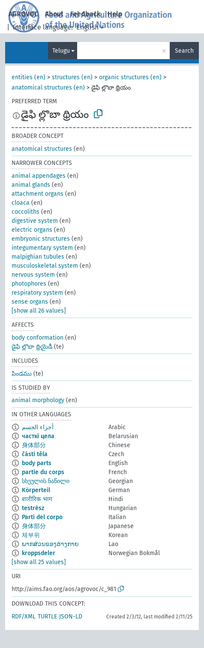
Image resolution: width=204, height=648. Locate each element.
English (87, 27)
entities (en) (28, 77)
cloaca (21, 202)
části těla (35, 454)
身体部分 (34, 445)
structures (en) (72, 77)
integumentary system (42, 247)
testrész (33, 508)
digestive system (35, 220)
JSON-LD (70, 616)
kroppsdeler (38, 553)
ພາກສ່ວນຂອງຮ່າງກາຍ (50, 544)
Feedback (85, 14)
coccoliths (25, 211)
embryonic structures (41, 238)
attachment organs (37, 193)
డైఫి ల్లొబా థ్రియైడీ (32, 346)
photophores (29, 283)
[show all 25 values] (39, 562)
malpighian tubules (38, 256)
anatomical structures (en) (48, 87)
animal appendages (39, 175)
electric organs (32, 229)
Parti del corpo (42, 517)
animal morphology (38, 400)
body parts (36, 463)
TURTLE (47, 616)
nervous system (33, 274)
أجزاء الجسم (38, 427)
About (54, 14)
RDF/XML (24, 616)
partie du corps (43, 472)
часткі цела (38, 436)
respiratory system (37, 292)
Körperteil (36, 490)
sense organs (30, 301)
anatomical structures (42, 148)
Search (184, 50)
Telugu (61, 50)
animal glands (31, 184)
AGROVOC (23, 14)
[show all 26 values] (39, 310)
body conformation (37, 337)
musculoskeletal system (45, 265)
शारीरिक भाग (37, 499)
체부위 (31, 535)
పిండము (22, 373)
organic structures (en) (130, 77)
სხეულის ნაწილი (45, 481)
